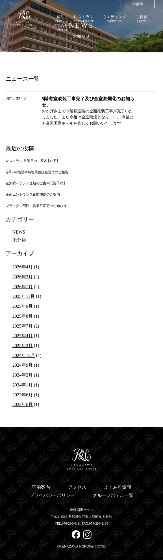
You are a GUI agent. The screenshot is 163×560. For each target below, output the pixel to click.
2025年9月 (22, 306)
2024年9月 (22, 365)
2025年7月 (22, 326)
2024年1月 (22, 384)
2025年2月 (22, 345)
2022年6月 (22, 404)
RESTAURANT (84, 18)
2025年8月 (22, 316)
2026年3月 (22, 276)
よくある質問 (117, 487)
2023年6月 (22, 394)
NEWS (18, 232)
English (137, 4)
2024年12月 (23, 355)
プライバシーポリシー (52, 495)
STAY (58, 18)
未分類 (19, 240)
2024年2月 (22, 375)
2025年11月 (23, 296)
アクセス (77, 487)
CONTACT (60, 27)
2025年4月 (22, 335)
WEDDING (114, 18)
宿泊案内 (41, 487)
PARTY (141, 18)
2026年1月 (22, 286)
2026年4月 (22, 266)
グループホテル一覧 (113, 495)
